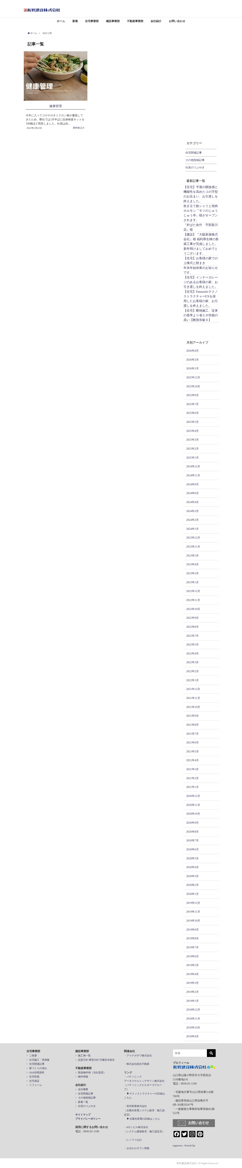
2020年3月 (192, 876)
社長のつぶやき (195, 167)
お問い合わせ (177, 21)
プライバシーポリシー (88, 1118)
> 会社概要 (81, 1089)
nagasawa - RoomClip (184, 1145)
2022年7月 (192, 635)
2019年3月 (192, 982)
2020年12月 (193, 795)
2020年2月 (192, 885)
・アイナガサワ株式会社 (138, 1055)
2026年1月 (192, 368)
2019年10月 (193, 920)
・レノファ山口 (133, 1140)
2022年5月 (192, 644)
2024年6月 (192, 493)
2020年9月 (192, 822)
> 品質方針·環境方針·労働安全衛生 (95, 1059)
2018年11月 (193, 1018)
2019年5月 (192, 965)
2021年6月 (192, 742)
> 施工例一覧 (83, 1055)
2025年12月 (193, 377)
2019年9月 (192, 929)
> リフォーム (34, 1085)
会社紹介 (156, 21)
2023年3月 (192, 573)
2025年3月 (192, 439)
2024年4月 (192, 501)
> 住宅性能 (33, 1076)
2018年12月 (193, 1009)
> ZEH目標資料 (35, 1072)
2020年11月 (193, 804)
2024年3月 (192, 510)
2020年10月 (193, 813)
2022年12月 (193, 591)
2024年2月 (192, 519)
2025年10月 (193, 386)
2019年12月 (193, 902)
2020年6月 (192, 849)
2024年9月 (192, 484)
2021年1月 (192, 787)
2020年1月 (192, 893)
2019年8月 (192, 938)
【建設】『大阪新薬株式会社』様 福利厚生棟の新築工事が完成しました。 (201, 239)
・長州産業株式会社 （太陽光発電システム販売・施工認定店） (144, 1110)
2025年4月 (192, 430)
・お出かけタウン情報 (136, 1148)
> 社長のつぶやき (85, 1106)
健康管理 (55, 106)
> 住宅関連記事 (35, 1064)
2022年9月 (192, 617)
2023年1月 (192, 582)
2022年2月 (192, 671)
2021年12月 (193, 689)
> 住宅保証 (33, 1080)
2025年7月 (192, 404)
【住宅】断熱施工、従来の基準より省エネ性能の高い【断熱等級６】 (200, 315)
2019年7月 (192, 947)
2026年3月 (192, 359)
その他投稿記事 (195, 160)
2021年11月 (193, 697)
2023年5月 (192, 555)
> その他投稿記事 (85, 1097)
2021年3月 (192, 769)
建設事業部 (113, 21)
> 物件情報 (81, 1076)
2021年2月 (192, 778)
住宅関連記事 (193, 152)
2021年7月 (192, 733)
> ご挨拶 (32, 1055)
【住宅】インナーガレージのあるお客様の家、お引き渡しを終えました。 (200, 282)
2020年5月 (192, 858)
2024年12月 (193, 466)
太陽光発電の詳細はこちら (144, 1118)
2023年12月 (193, 537)
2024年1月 (192, 528)
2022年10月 (193, 608)
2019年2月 (192, 991)
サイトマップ (82, 1114)
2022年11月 (193, 599)
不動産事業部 (135, 21)
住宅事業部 (92, 21)
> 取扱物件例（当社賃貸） (90, 1072)
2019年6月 (192, 956)
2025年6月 (192, 413)
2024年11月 (193, 475)
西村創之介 (79, 127)
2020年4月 (192, 867)
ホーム (61, 21)
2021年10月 (193, 706)
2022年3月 (192, 662)
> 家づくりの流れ (37, 1068)
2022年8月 (192, 626)
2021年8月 (192, 724)
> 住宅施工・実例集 (38, 1059)
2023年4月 (192, 564)
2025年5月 (192, 421)
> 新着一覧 (81, 1101)
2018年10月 (193, 1027)
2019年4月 (192, 973)
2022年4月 (192, 653)
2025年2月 (192, 448)
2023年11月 (193, 546)
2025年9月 (192, 395)
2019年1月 (192, 1000)
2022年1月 (192, 680)
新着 (75, 21)
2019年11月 (193, 911)
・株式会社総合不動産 (136, 1064)
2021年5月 (192, 751)
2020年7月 (192, 840)
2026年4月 (192, 350)
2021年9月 (192, 715)
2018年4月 (192, 1036)
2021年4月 (192, 760)
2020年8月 (192, 831)
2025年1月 (192, 457)
